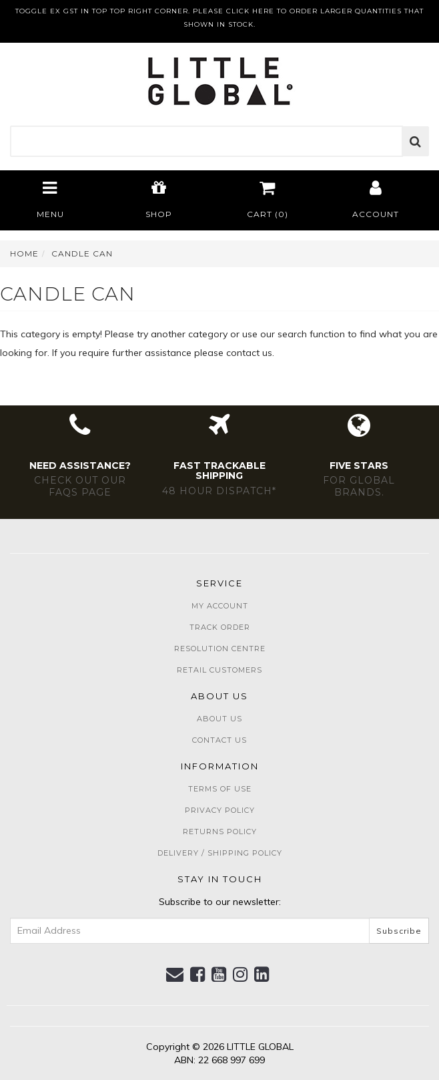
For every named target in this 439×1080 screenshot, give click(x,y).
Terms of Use (220, 788)
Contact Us (219, 740)
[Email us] (175, 974)
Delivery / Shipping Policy (219, 853)
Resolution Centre (220, 648)
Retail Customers (219, 670)
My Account (219, 605)
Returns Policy (220, 831)
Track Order (219, 627)
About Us (219, 718)
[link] (198, 974)
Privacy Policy (220, 810)
